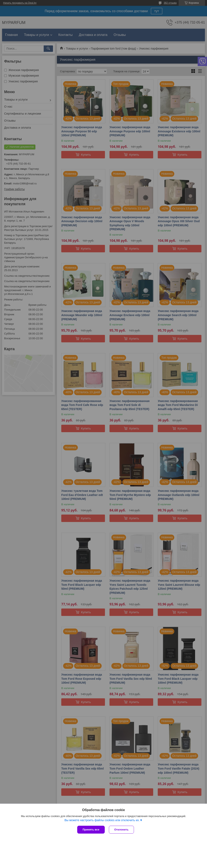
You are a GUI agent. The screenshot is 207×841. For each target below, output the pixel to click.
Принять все (91, 829)
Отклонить (121, 829)
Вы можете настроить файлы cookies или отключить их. (102, 820)
